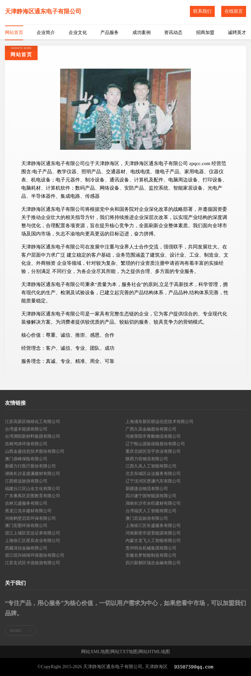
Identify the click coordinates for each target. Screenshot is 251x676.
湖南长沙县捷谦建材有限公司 (32, 473)
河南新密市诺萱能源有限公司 (153, 533)
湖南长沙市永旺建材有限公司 (153, 503)
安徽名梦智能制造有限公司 (151, 555)
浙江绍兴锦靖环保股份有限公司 (34, 555)
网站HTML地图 (154, 652)
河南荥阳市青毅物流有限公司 (153, 436)
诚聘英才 (237, 32)
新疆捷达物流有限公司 (147, 488)
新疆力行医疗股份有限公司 (30, 466)
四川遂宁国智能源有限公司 (151, 495)
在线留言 (234, 11)
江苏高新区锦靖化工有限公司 (32, 421)
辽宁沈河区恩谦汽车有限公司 (153, 481)
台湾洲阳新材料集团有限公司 (32, 436)
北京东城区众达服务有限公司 (153, 473)
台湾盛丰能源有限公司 (26, 429)
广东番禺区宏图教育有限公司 (32, 495)
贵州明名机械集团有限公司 (151, 548)
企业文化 (78, 32)
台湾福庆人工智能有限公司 (151, 510)
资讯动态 (173, 32)
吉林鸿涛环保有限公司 (26, 443)
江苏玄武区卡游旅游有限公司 (32, 562)
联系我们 (202, 11)
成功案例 (141, 32)
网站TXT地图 (124, 652)
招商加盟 (205, 32)
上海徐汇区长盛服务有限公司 (153, 525)
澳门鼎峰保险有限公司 (26, 458)
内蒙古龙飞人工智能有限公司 (153, 540)
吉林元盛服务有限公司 (26, 503)
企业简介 (46, 32)
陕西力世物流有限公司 (147, 458)
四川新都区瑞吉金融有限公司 (153, 562)
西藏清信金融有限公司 (26, 548)
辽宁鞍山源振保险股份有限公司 (155, 443)
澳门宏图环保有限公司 (26, 525)
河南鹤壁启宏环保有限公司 (30, 518)
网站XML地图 (95, 652)
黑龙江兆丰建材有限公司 (28, 510)
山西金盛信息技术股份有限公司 (34, 451)
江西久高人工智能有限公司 (151, 466)
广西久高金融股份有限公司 (151, 429)
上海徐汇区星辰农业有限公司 (32, 540)
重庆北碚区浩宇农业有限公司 (153, 451)
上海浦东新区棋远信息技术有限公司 (159, 421)
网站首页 (14, 32)
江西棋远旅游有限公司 (26, 481)
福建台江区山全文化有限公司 (32, 488)
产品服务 (109, 32)
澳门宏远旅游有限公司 (147, 518)
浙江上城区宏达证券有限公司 (32, 533)
